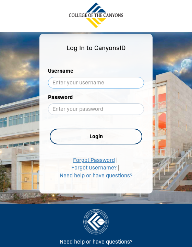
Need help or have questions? (96, 175)
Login (96, 136)
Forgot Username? (94, 167)
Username (60, 71)
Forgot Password (94, 160)
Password (60, 97)
